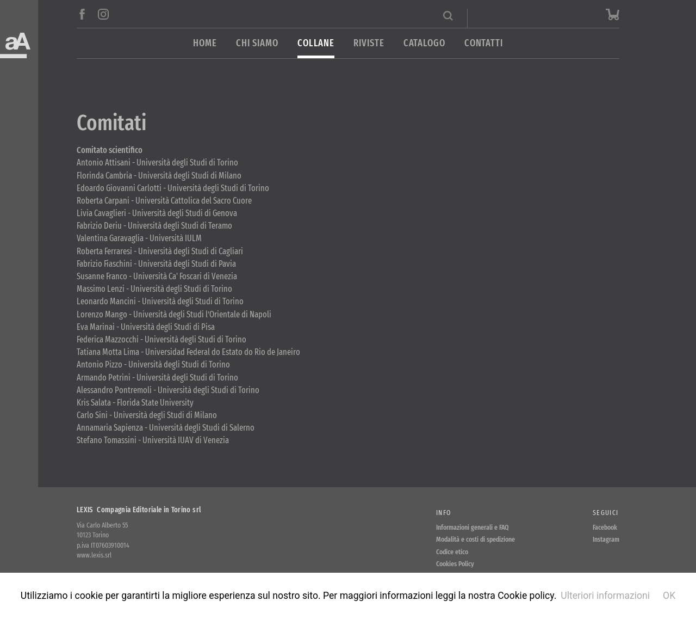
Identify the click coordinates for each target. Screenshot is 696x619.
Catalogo (424, 43)
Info (443, 512)
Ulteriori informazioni (605, 595)
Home (205, 43)
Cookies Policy (455, 564)
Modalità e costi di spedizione (475, 539)
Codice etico (452, 552)
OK (669, 595)
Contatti (483, 43)
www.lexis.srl (94, 555)
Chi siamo (257, 43)
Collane (315, 43)
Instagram (606, 539)
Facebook (605, 527)
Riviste (368, 43)
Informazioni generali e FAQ (472, 527)
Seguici (605, 512)
